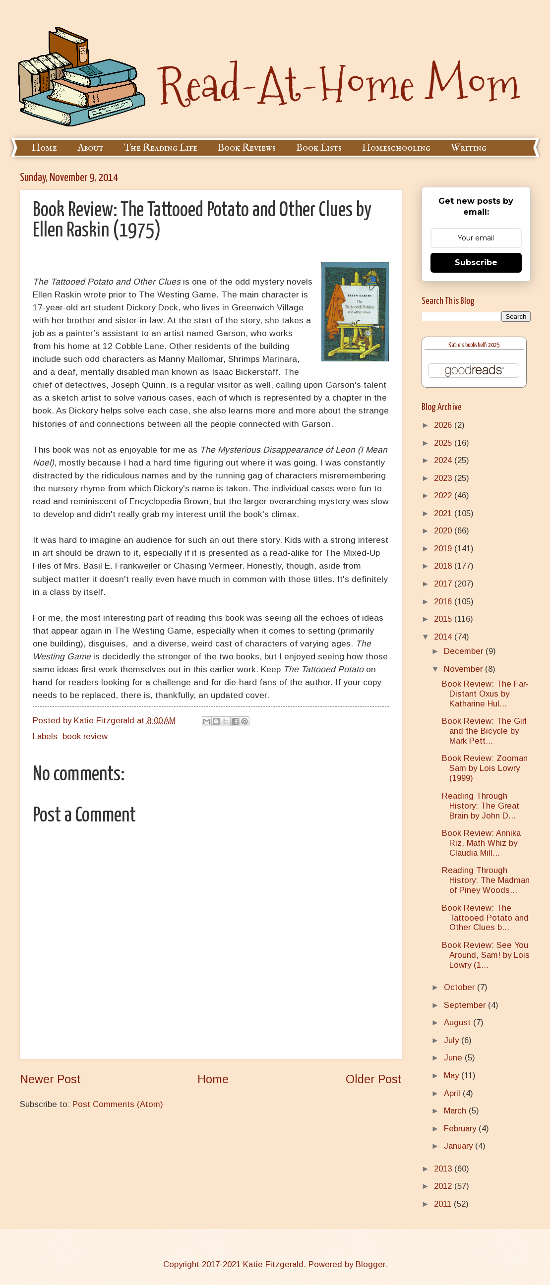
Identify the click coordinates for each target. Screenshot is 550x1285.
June (454, 1057)
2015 (444, 619)
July (452, 1040)
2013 (444, 1168)
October (460, 987)
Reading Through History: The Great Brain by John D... (480, 805)
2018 (444, 566)
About (90, 148)
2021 (444, 513)
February (461, 1128)
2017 (444, 583)
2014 (444, 637)
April (453, 1093)
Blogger (370, 1264)
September (466, 1005)
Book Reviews (247, 148)
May (452, 1075)
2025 (444, 443)
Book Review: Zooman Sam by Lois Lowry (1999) (485, 768)
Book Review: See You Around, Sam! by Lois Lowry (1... (486, 955)
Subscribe (476, 262)
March (456, 1110)
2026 (444, 425)
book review (85, 736)
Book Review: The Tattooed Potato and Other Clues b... (485, 918)
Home (44, 148)
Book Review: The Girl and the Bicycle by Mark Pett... (484, 731)
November (464, 669)
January (459, 1146)
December (465, 651)
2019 (444, 548)
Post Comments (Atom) (117, 1104)
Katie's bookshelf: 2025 (474, 345)
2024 (444, 460)
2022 (444, 495)
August (458, 1022)
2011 (444, 1204)
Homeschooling (396, 148)
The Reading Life (160, 148)
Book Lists (319, 148)
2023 (444, 478)
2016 (444, 601)
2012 (444, 1186)
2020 (444, 530)
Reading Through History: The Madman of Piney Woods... (486, 880)
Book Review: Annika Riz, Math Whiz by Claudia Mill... (481, 843)
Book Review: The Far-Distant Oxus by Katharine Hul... (485, 693)
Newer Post (50, 1079)
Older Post (374, 1079)
